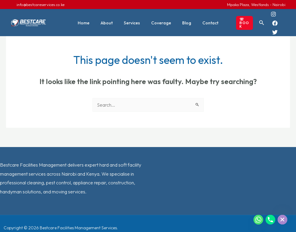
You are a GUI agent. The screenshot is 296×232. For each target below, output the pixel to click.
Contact (204, 18)
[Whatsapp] (258, 219)
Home (90, 18)
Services (133, 18)
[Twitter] (271, 23)
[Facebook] (278, 14)
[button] (238, 19)
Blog (182, 18)
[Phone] (270, 219)
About (111, 18)
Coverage (160, 18)
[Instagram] (269, 14)
